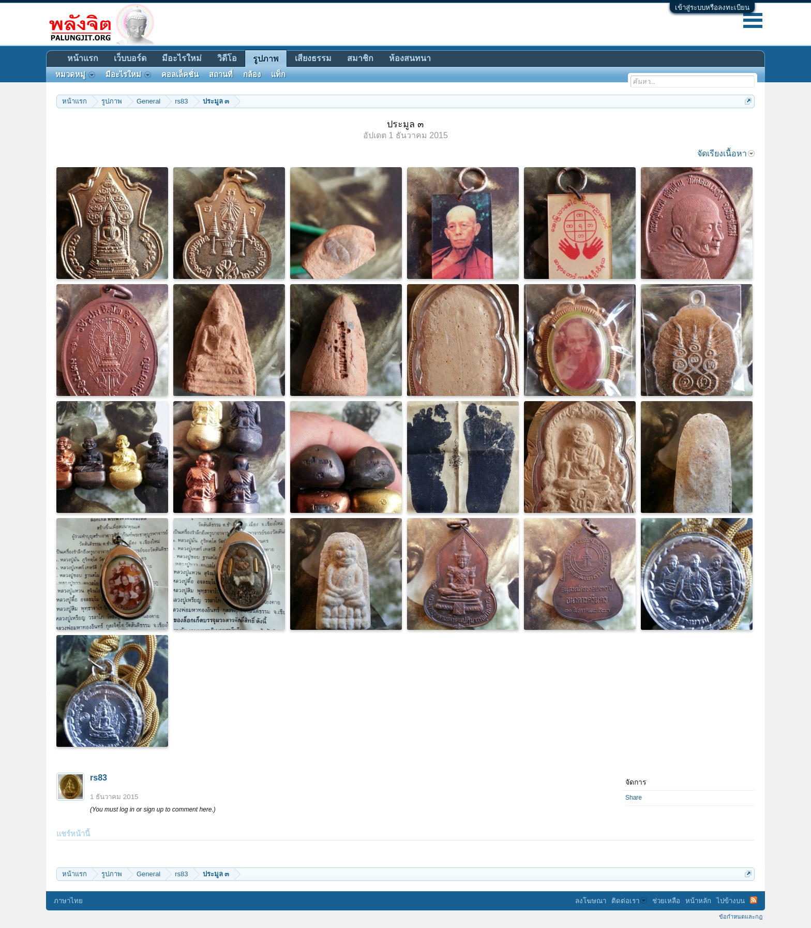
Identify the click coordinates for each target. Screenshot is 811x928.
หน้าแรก (82, 58)
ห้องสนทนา (410, 58)
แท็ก (278, 74)
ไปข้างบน (730, 901)
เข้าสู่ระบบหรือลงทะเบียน (712, 7)
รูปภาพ (266, 58)
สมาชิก (360, 58)
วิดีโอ (227, 58)
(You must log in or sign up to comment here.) (153, 809)
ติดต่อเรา (629, 901)
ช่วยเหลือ (666, 901)
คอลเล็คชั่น (180, 74)
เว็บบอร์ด (130, 58)
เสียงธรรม (313, 58)
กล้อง (252, 74)
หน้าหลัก (698, 901)
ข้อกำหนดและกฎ (740, 917)
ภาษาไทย (68, 901)
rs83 (98, 777)
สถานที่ (221, 74)
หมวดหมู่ (75, 74)
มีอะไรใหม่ (182, 58)
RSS (753, 900)
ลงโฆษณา (590, 901)
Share (633, 797)
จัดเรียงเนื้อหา (726, 153)
